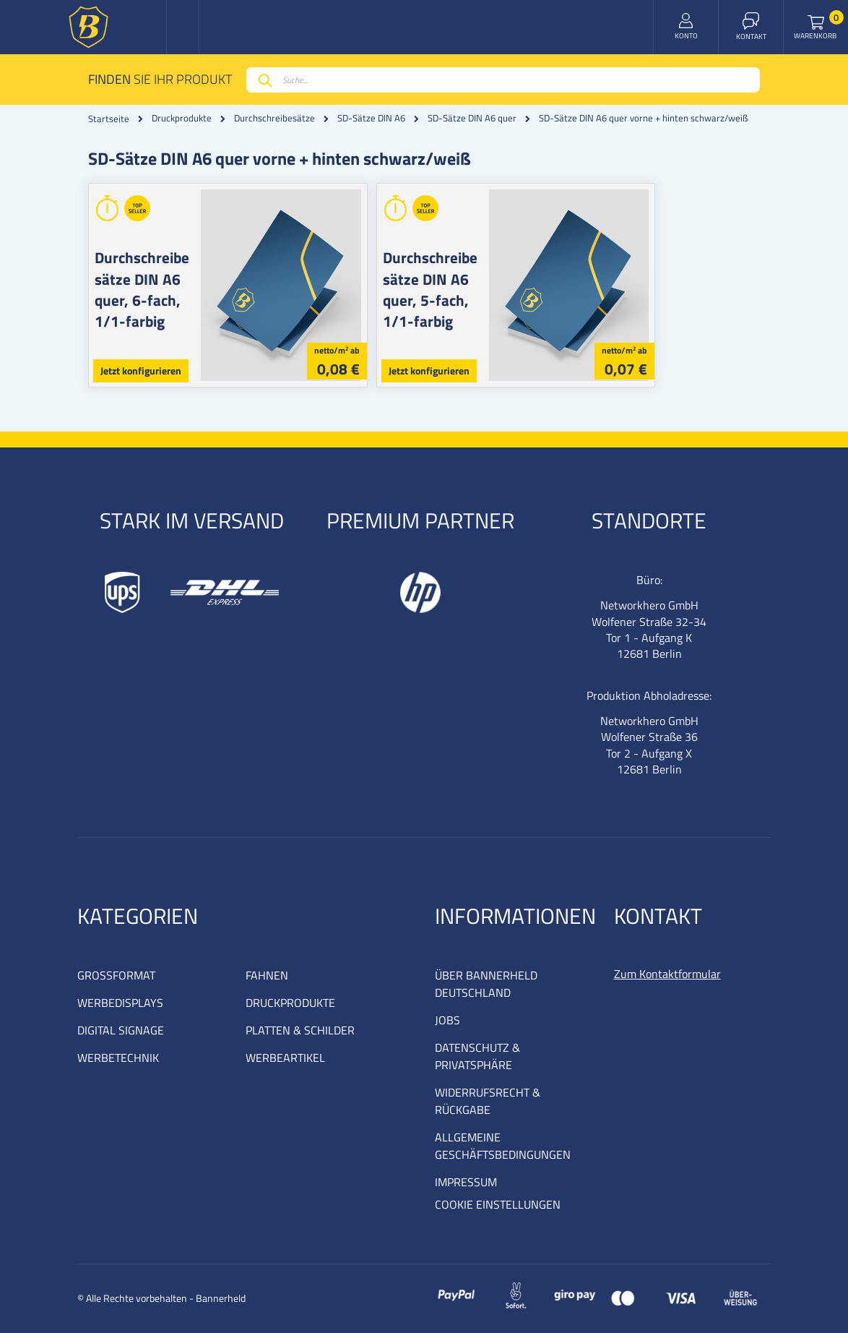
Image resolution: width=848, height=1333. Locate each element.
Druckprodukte (182, 118)
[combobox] (503, 80)
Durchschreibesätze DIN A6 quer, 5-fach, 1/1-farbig (495, 279)
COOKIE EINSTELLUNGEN (498, 1204)
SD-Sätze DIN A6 (371, 118)
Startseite (108, 118)
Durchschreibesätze (274, 118)
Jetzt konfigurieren (140, 370)
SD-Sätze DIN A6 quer (472, 118)
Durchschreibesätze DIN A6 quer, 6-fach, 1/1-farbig (155, 279)
